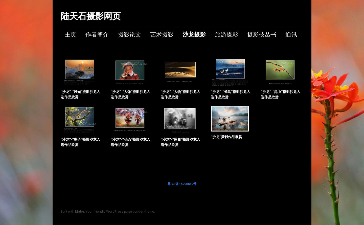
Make (79, 211)
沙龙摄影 (194, 34)
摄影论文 (129, 34)
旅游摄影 (226, 34)
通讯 (291, 34)
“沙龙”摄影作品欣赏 (226, 136)
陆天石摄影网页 (91, 16)
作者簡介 (97, 34)
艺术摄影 (161, 34)
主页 (70, 34)
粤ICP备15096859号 (181, 183)
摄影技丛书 (261, 34)
